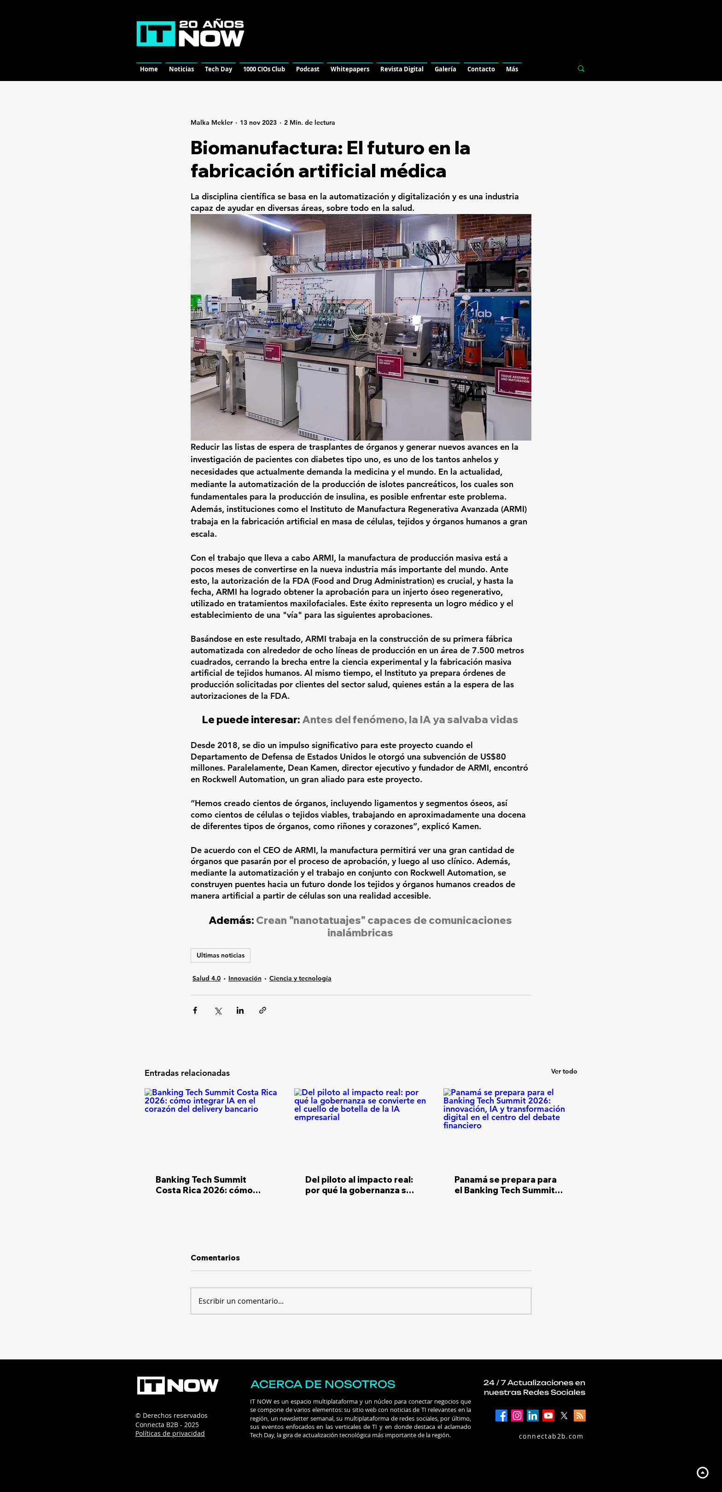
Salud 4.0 (206, 978)
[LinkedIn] (533, 1416)
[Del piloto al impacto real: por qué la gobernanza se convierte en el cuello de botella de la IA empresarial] (361, 1126)
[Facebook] (501, 1416)
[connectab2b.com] (541, 1436)
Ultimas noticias (221, 955)
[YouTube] (548, 1416)
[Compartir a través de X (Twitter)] (217, 1010)
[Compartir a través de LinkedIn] (240, 1010)
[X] (564, 1416)
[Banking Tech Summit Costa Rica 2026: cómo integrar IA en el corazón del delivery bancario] (212, 1125)
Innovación (245, 978)
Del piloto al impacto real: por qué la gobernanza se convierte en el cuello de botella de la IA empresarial (359, 1185)
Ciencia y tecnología (300, 978)
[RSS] (580, 1416)
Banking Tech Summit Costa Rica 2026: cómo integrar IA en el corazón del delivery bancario (207, 1185)
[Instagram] (517, 1416)
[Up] (702, 1472)
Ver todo (564, 1071)
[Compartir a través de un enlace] (262, 1010)
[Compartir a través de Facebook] (195, 1010)
